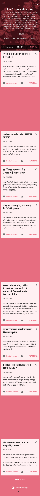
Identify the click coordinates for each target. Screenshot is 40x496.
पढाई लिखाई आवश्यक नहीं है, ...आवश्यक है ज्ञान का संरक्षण (14, 171)
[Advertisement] (20, 109)
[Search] (37, 4)
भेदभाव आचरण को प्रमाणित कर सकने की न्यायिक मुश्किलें (17, 331)
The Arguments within (20, 9)
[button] (36, 54)
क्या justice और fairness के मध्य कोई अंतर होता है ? (17, 366)
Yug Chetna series (19, 39)
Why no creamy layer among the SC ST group (17, 207)
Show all (33, 47)
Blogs (6, 39)
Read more (33, 83)
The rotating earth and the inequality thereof (16, 444)
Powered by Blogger (20, 488)
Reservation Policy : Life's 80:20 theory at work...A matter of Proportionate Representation (15, 289)
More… (33, 39)
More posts (20, 480)
